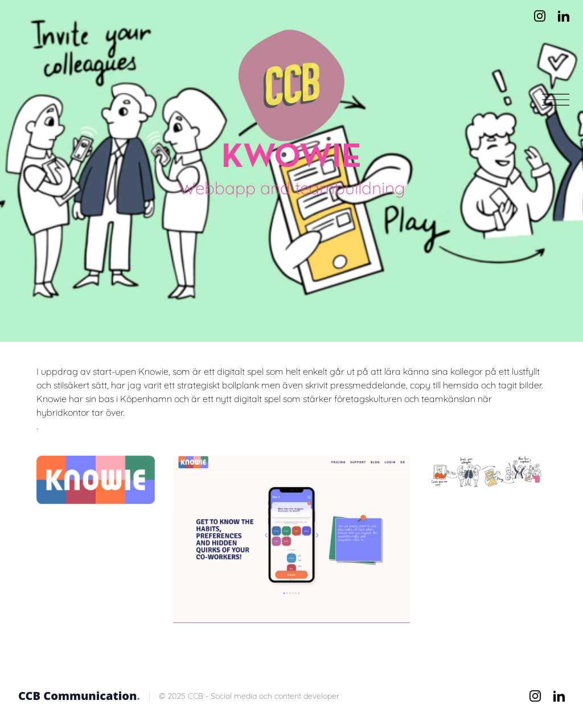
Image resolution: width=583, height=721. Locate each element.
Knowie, (155, 371)
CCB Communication (79, 696)
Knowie (51, 398)
